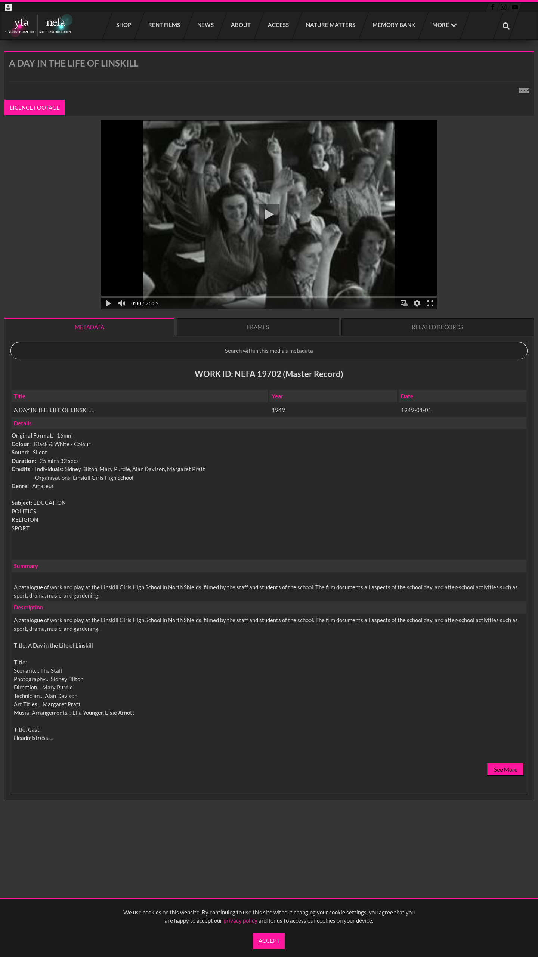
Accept (269, 940)
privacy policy (240, 920)
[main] (269, 445)
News (206, 24)
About (241, 24)
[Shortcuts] (524, 89)
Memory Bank (394, 24)
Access (278, 24)
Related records (437, 327)
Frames (258, 327)
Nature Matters (331, 24)
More (440, 24)
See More (505, 769)
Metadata (89, 327)
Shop (124, 24)
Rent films (164, 24)
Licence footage (35, 107)
